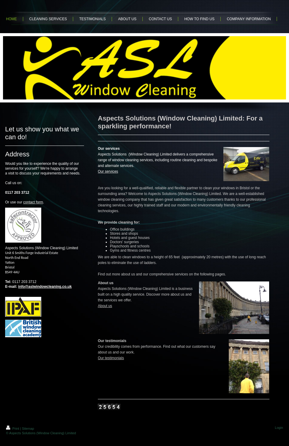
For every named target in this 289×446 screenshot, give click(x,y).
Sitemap (28, 428)
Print (13, 428)
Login (279, 427)
